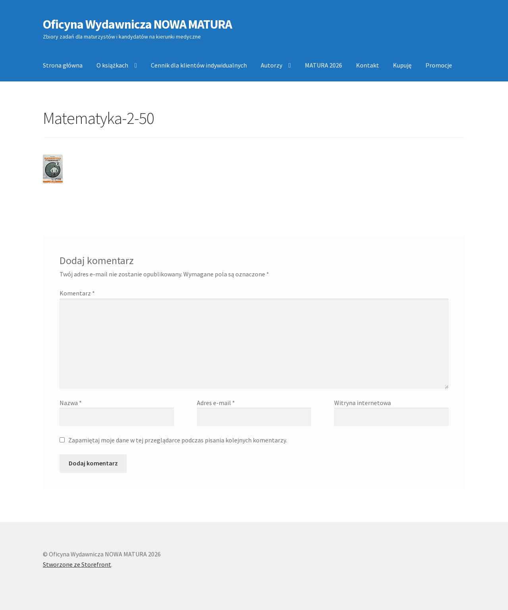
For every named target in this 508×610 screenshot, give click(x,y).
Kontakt (367, 65)
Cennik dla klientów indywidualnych (199, 65)
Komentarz (77, 293)
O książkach (112, 65)
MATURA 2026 (323, 65)
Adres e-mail (216, 403)
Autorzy (271, 65)
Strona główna (63, 65)
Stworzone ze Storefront (77, 564)
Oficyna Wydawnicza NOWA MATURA (137, 24)
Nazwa (71, 403)
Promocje (438, 65)
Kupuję (402, 65)
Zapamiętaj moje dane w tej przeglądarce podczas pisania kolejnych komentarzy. (177, 440)
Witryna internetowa (362, 403)
